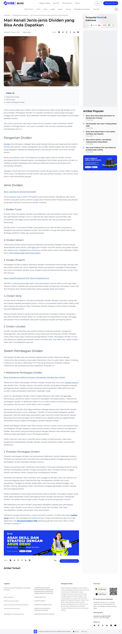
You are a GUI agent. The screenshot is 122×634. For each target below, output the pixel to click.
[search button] (116, 9)
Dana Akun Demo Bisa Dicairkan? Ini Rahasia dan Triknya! (100, 117)
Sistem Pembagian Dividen (15, 102)
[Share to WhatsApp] (59, 32)
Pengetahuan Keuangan (82, 9)
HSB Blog (7, 15)
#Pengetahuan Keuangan (69, 561)
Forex (38, 9)
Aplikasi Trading (44, 3)
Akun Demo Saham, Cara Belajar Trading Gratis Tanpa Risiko (98, 141)
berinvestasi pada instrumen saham (24, 253)
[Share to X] (67, 32)
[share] (99, 625)
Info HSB (96, 9)
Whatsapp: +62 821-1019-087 (102, 616)
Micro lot (56, 3)
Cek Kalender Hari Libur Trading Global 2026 (101, 125)
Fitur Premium (67, 3)
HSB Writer (27, 32)
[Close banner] (119, 631)
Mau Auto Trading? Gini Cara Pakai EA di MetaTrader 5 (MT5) (101, 149)
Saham (60, 9)
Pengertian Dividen (12, 97)
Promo (77, 3)
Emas (45, 9)
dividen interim (71, 383)
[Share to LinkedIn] (74, 32)
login (98, 3)
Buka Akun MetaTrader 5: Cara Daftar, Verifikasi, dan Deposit (100, 133)
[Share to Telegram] (63, 32)
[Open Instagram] (78, 32)
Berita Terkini (28, 9)
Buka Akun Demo (110, 3)
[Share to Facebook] (70, 32)
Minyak (68, 9)
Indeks (53, 9)
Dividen (7, 144)
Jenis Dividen (10, 99)
